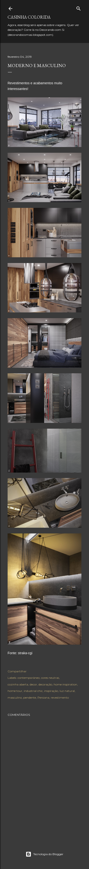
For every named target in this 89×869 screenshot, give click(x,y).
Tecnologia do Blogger (44, 854)
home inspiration (65, 684)
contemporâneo (29, 677)
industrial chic (33, 691)
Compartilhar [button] (17, 671)
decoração (45, 684)
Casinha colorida (29, 17)
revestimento (60, 697)
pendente (29, 697)
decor (33, 684)
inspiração (51, 691)
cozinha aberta (18, 684)
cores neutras (50, 677)
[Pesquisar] (78, 7)
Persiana (43, 697)
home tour (15, 691)
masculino (15, 697)
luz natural (67, 691)
